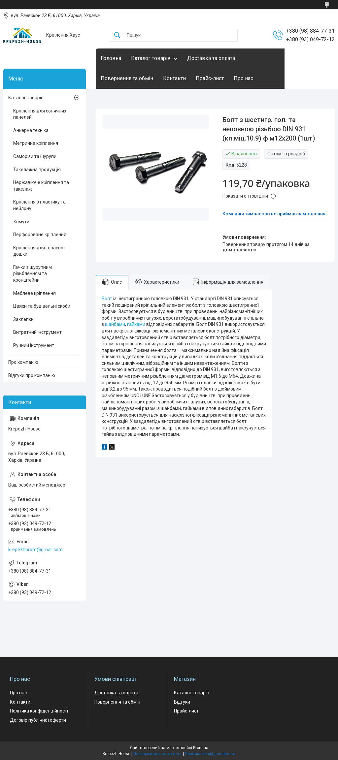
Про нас (243, 78)
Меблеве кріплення (34, 293)
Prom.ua (200, 747)
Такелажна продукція (37, 169)
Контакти (174, 78)
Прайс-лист (210, 78)
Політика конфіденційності (39, 710)
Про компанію (23, 362)
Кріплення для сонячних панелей (39, 114)
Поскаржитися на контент (157, 753)
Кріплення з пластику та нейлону (39, 205)
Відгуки (182, 702)
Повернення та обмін (127, 78)
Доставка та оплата (211, 58)
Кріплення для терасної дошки (39, 251)
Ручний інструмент (33, 345)
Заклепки (23, 319)
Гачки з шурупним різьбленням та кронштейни (32, 274)
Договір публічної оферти (38, 720)
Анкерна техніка (31, 130)
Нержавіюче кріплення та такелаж (41, 186)
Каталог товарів (151, 58)
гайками (136, 324)
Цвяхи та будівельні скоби (41, 306)
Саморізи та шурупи (34, 156)
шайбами (115, 324)
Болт (107, 298)
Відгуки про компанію (31, 375)
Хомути (21, 221)
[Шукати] (117, 35)
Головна (111, 58)
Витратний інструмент (37, 332)
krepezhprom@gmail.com (35, 549)
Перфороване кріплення (39, 234)
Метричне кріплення (35, 143)
